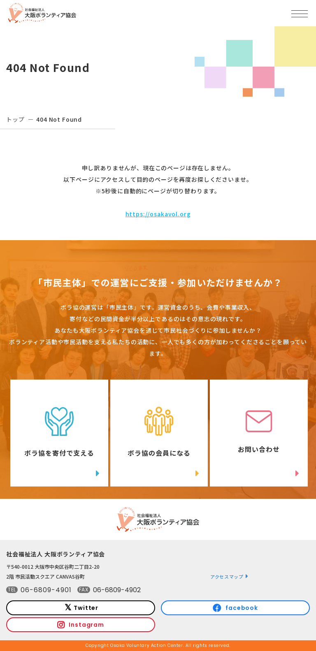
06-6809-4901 (46, 590)
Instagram (86, 625)
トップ (15, 119)
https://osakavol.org (158, 214)
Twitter (86, 608)
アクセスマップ (227, 576)
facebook (241, 608)
